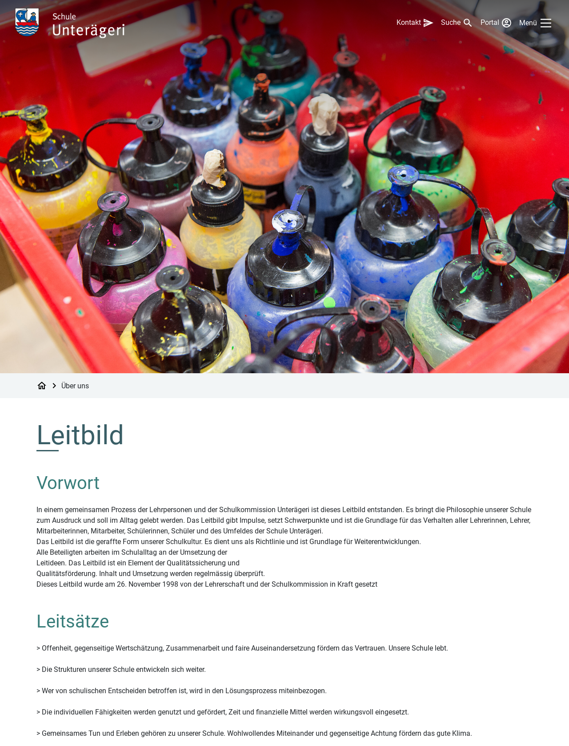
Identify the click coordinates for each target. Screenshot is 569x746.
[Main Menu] (537, 23)
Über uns (75, 385)
